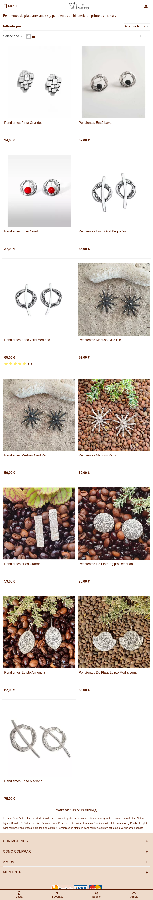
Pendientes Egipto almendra (24, 672)
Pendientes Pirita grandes (23, 122)
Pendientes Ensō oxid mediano (27, 340)
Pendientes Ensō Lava (95, 122)
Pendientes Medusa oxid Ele (100, 340)
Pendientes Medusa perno (98, 455)
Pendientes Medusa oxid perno (27, 455)
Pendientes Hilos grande (22, 564)
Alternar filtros (137, 26)
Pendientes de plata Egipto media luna (108, 672)
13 (143, 36)
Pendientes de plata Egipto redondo (106, 564)
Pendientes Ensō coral (21, 231)
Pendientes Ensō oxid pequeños (103, 231)
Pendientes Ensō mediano (23, 781)
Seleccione (13, 36)
